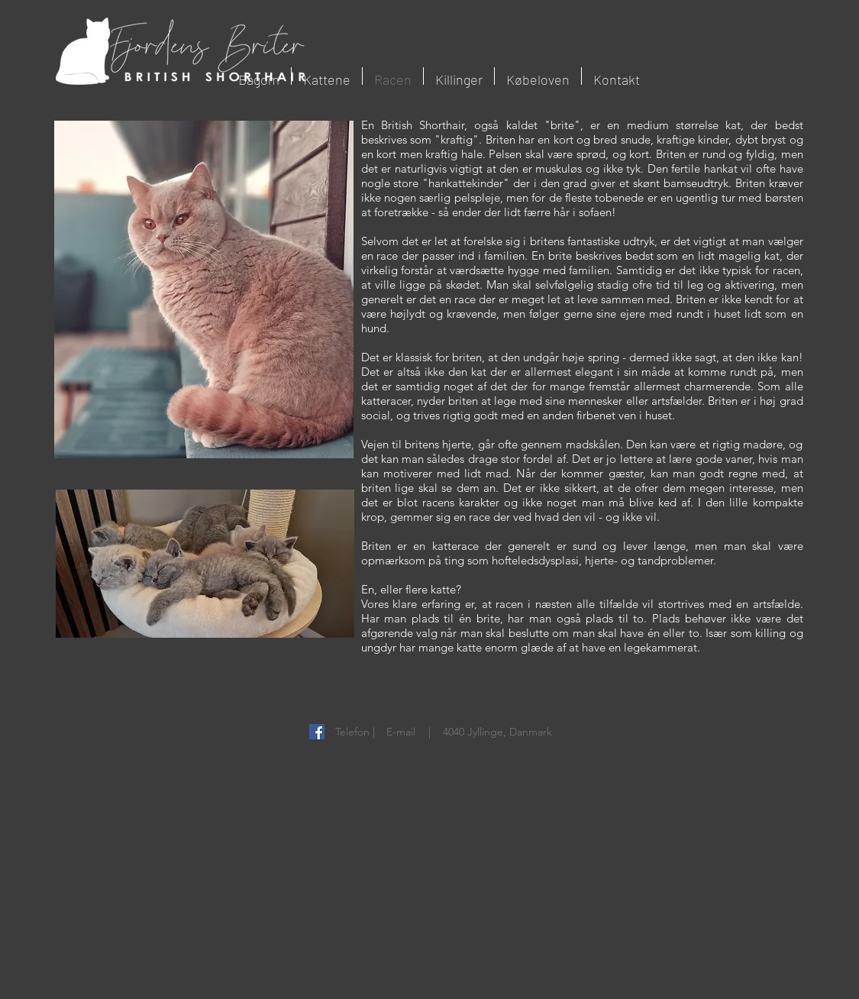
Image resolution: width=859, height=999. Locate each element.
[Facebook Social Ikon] (317, 731)
